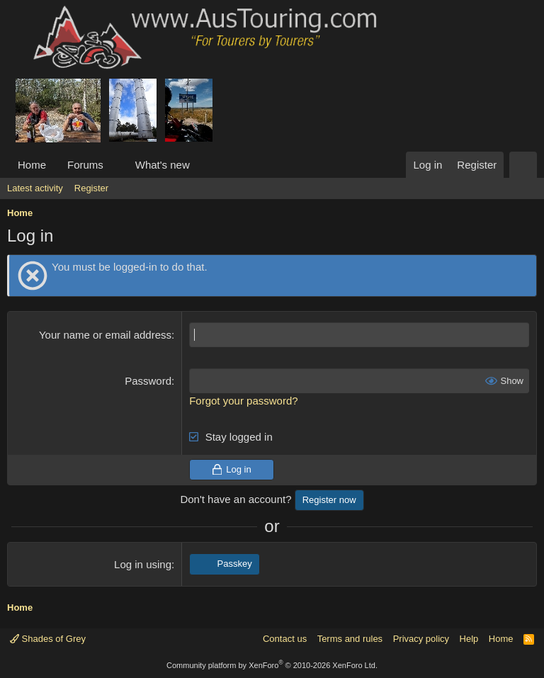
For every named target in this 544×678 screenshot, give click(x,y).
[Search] (523, 165)
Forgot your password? (243, 401)
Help (469, 638)
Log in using (142, 564)
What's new (162, 165)
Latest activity (35, 188)
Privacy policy (421, 638)
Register (91, 188)
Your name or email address (105, 335)
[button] (115, 165)
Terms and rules (349, 638)
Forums (85, 165)
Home (32, 165)
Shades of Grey (48, 638)
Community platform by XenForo (272, 665)
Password (148, 381)
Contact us (285, 638)
